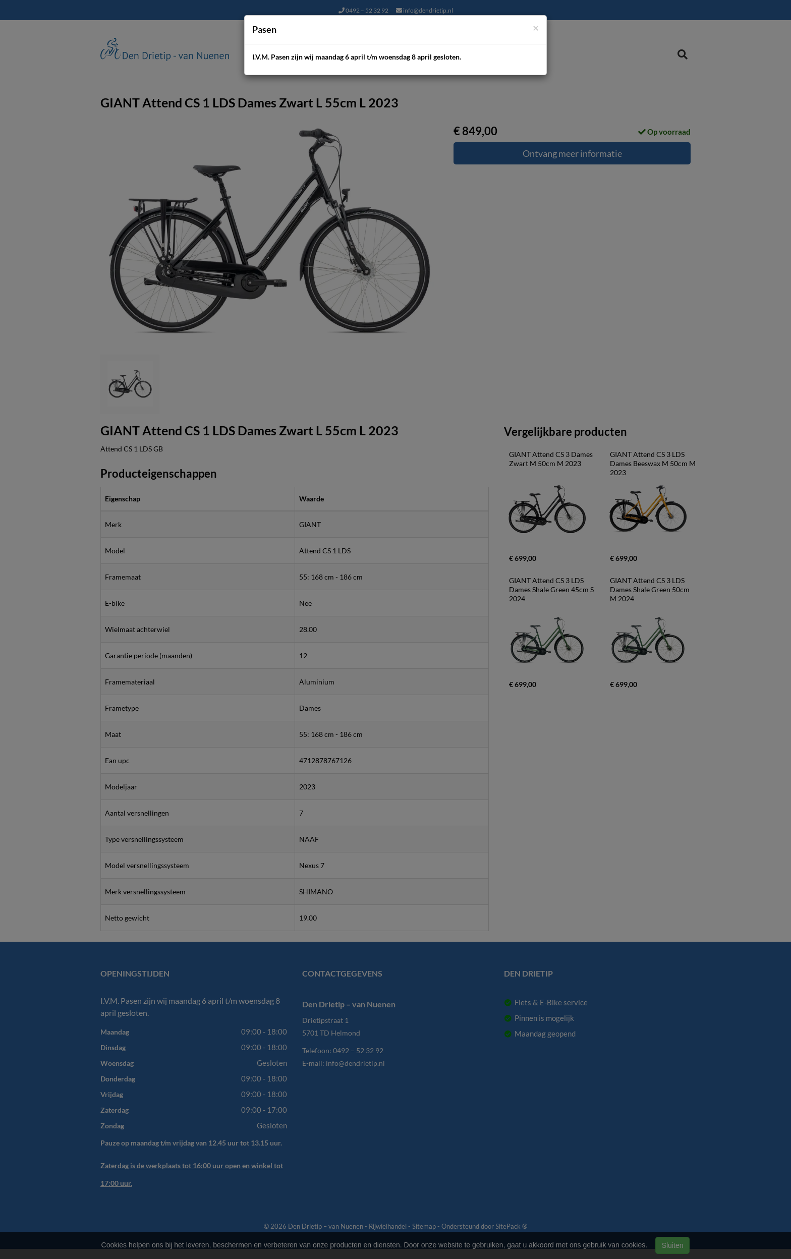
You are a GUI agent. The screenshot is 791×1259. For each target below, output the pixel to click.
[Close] (536, 27)
